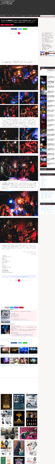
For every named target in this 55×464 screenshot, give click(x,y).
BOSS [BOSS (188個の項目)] (42, 201)
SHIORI (9, 341)
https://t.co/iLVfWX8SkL (46, 45)
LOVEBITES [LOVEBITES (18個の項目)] (42, 194)
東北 (42, 175)
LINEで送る (25, 31)
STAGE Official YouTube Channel (46, 167)
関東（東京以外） (44, 176)
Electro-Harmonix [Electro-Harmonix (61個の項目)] (43, 206)
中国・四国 (43, 181)
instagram (16, 309)
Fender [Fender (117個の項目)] (50, 201)
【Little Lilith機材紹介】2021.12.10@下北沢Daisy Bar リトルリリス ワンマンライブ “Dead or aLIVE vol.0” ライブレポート (19, 22)
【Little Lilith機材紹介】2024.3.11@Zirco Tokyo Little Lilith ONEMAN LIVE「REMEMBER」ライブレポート (33, 354)
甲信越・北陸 (44, 178)
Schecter (29, 342)
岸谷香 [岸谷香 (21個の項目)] (42, 190)
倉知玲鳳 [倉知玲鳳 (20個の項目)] (47, 190)
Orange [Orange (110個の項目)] (53, 201)
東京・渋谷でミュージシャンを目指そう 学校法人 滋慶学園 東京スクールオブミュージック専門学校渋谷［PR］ (14, 364)
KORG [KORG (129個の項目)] (44, 201)
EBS (13, 342)
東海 (42, 179)
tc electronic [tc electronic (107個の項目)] (42, 202)
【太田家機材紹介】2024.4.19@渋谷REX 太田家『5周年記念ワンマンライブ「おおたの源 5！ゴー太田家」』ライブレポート (23, 354)
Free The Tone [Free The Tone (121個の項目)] (47, 201)
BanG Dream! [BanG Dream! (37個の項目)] (42, 188)
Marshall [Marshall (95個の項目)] (46, 202)
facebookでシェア (14, 31)
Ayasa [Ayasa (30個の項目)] (46, 188)
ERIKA (2, 341)
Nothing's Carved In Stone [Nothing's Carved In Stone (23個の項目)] (44, 189)
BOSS (2, 342)
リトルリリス (17, 341)
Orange (27, 342)
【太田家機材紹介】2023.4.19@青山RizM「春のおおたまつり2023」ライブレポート (33, 364)
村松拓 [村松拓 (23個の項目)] (48, 188)
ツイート (20, 31)
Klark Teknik (21, 342)
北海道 (43, 174)
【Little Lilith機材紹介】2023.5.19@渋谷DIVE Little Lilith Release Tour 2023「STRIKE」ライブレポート (23, 364)
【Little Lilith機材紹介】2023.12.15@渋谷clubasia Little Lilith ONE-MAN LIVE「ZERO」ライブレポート (5, 364)
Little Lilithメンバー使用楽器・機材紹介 (21, 278)
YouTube (21, 309)
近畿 (42, 180)
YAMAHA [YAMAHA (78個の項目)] (53, 202)
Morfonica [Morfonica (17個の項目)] (46, 194)
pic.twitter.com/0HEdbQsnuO (47, 46)
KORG (25, 342)
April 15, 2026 (44, 49)
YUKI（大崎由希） (13, 341)
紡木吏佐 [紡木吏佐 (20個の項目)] (44, 190)
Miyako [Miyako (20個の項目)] (50, 190)
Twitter (12, 309)
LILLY (4, 341)
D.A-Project (10, 342)
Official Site (7, 309)
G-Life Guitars (18, 342)
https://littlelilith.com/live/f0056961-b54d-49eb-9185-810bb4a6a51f (20, 322)
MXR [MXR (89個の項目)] (48, 202)
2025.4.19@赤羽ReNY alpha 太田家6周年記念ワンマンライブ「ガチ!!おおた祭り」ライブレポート (14, 354)
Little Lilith (7, 341)
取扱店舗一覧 (43, 173)
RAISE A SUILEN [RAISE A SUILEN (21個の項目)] (50, 189)
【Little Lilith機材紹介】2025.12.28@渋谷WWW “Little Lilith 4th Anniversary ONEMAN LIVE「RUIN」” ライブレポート (5, 354)
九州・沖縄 (43, 182)
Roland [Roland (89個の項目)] (50, 202)
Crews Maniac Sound (6, 342)
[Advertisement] (41, 7)
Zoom (31, 342)
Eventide (15, 342)
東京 (42, 177)
